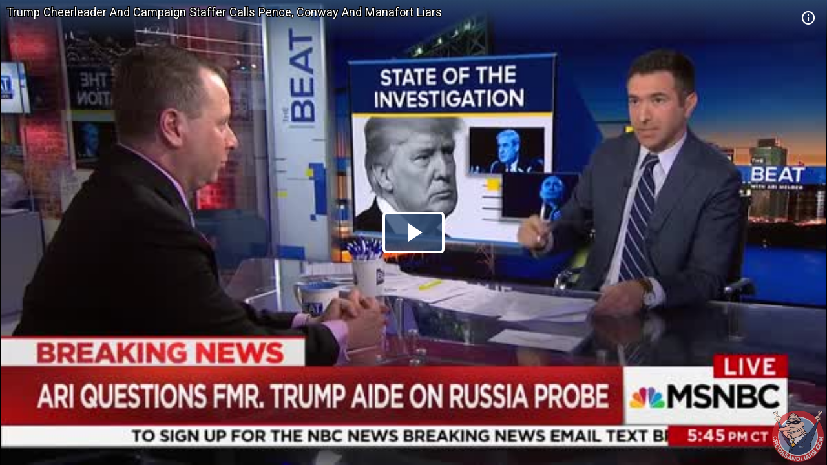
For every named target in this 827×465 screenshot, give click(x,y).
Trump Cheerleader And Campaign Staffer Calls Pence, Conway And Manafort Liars (224, 12)
